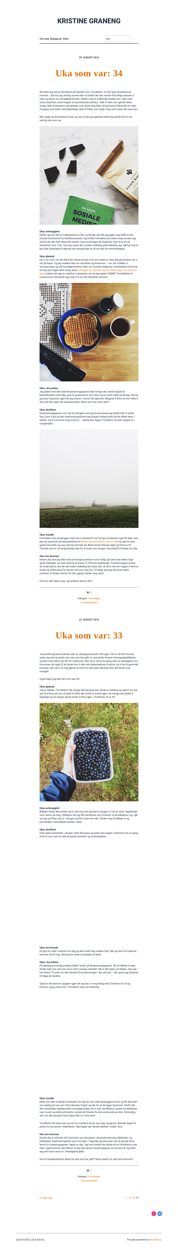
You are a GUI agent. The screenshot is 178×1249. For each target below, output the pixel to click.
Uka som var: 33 (89, 635)
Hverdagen (94, 598)
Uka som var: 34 (89, 73)
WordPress (155, 1239)
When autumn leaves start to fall (99, 541)
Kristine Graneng (89, 21)
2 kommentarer (89, 1180)
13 (130, 1197)
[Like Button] (88, 592)
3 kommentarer (89, 602)
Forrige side (46, 1197)
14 (133, 1197)
